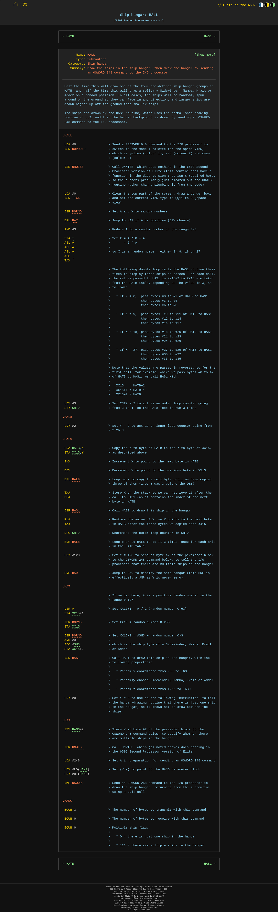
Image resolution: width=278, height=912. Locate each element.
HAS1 (208, 36)
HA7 (75, 220)
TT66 (76, 198)
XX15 (76, 453)
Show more (205, 55)
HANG (76, 729)
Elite (236, 5)
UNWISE (77, 167)
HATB (70, 36)
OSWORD (77, 783)
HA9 (75, 573)
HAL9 (76, 479)
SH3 (77, 644)
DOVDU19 (78, 149)
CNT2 (76, 408)
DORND (77, 212)
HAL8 (76, 542)
